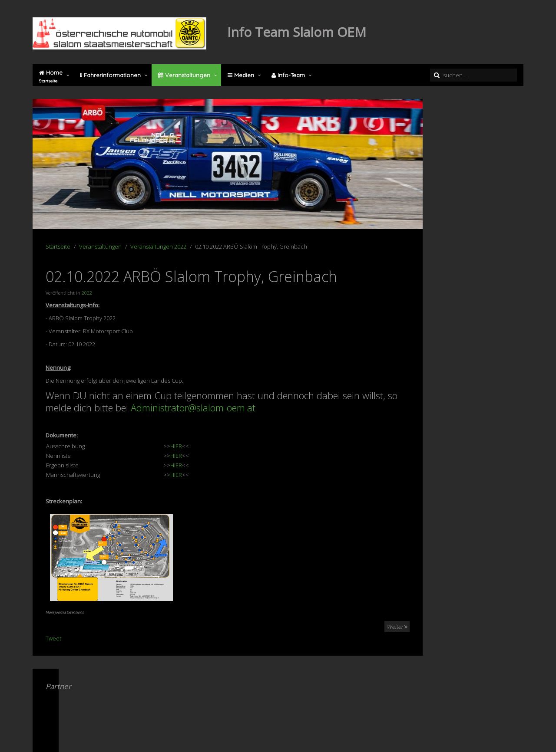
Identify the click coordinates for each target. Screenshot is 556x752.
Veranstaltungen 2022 (158, 246)
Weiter (397, 626)
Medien (241, 75)
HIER (176, 446)
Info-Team (288, 75)
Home (51, 76)
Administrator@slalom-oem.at (193, 407)
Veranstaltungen (184, 75)
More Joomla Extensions (65, 612)
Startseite (58, 246)
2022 (87, 292)
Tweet (53, 638)
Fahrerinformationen (110, 75)
